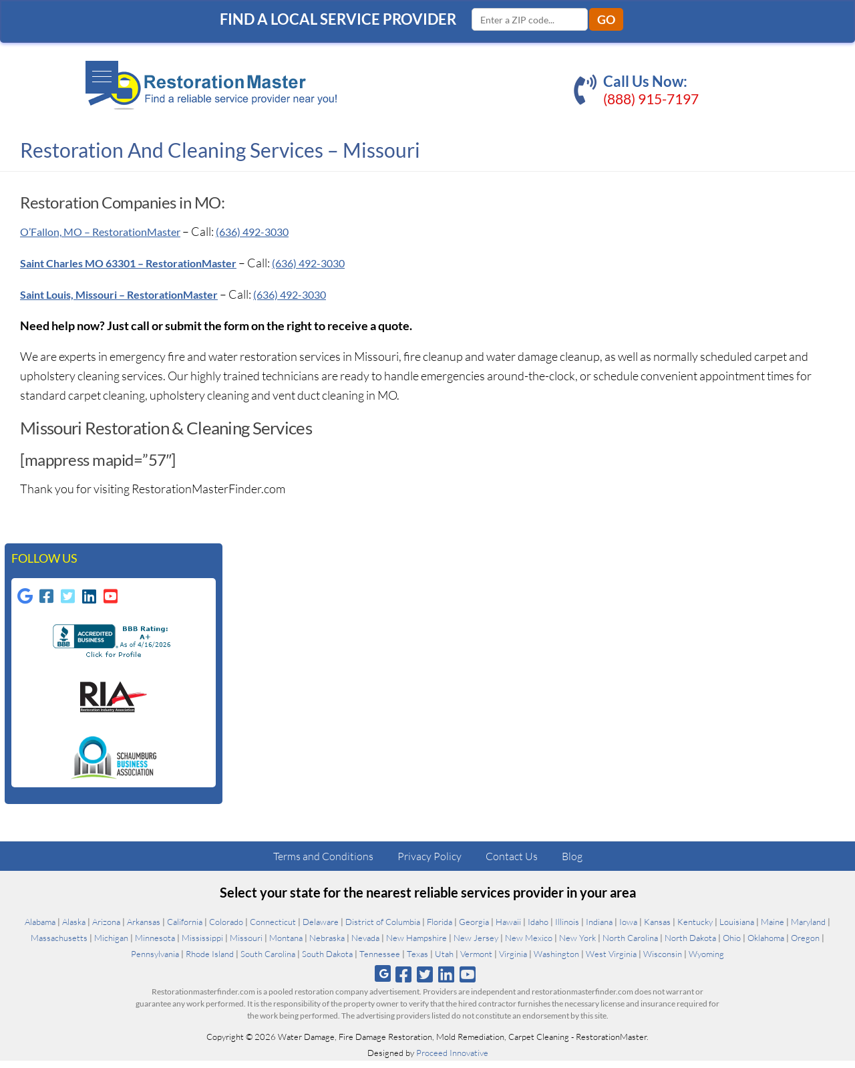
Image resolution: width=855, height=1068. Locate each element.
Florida (439, 929)
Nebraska (327, 945)
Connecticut (273, 929)
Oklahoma (765, 945)
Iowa (628, 929)
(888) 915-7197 (651, 98)
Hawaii (508, 929)
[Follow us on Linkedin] (91, 600)
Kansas (657, 929)
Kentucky (695, 929)
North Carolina (630, 945)
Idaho (538, 929)
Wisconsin (662, 961)
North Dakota (690, 945)
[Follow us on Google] (27, 600)
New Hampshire (416, 945)
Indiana (599, 929)
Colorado (226, 929)
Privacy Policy (429, 863)
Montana (286, 945)
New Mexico (528, 945)
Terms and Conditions (323, 863)
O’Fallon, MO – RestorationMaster (111, 231)
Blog (572, 863)
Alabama (40, 929)
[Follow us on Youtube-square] (112, 600)
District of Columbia (382, 929)
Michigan (111, 945)
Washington (556, 961)
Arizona (106, 929)
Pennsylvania (155, 961)
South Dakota (327, 961)
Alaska (74, 929)
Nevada (365, 945)
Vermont (476, 961)
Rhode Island (210, 961)
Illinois (567, 929)
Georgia (474, 929)
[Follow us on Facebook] (403, 981)
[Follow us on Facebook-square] (48, 600)
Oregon (805, 945)
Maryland (808, 929)
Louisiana (736, 929)
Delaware (321, 929)
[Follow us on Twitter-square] (69, 600)
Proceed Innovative (452, 1060)
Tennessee (379, 961)
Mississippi (202, 945)
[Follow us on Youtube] (468, 981)
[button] (24, 71)
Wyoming (706, 961)
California (184, 929)
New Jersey (476, 945)
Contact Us (512, 863)
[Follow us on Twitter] (424, 981)
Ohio (732, 945)
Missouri (246, 945)
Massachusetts (59, 945)
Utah (444, 961)
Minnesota (155, 945)
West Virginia (611, 961)
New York (577, 945)
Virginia (513, 961)
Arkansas (143, 929)
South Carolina (267, 961)
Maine (772, 929)
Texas (417, 961)
